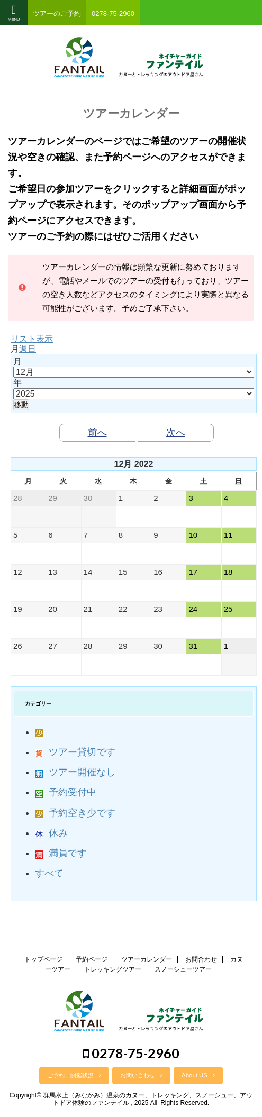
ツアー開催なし (75, 772)
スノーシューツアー (183, 969)
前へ (97, 432)
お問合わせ (201, 959)
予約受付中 (65, 792)
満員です (61, 853)
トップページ (43, 959)
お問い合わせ (141, 1075)
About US (198, 1075)
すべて (49, 873)
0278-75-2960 (131, 1053)
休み (51, 833)
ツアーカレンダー (146, 959)
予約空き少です (75, 813)
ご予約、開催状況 (74, 1075)
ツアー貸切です (75, 752)
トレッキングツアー (112, 969)
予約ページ (91, 959)
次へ (175, 432)
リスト (32, 338)
